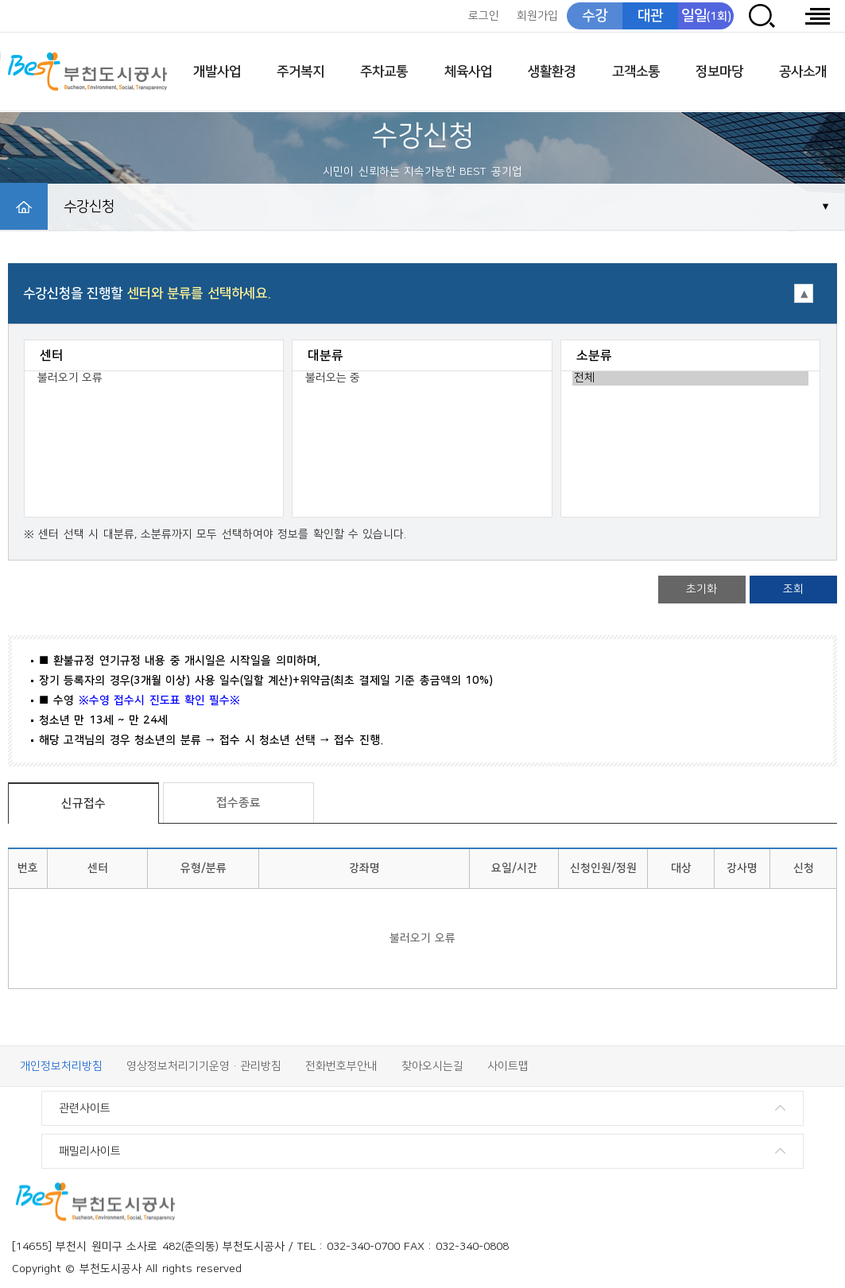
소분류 (594, 355)
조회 (793, 589)
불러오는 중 (422, 378)
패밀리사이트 (90, 1151)
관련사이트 (84, 1108)
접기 (422, 287)
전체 (690, 378)
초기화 (701, 589)
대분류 (325, 355)
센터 (52, 355)
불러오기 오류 (154, 378)
